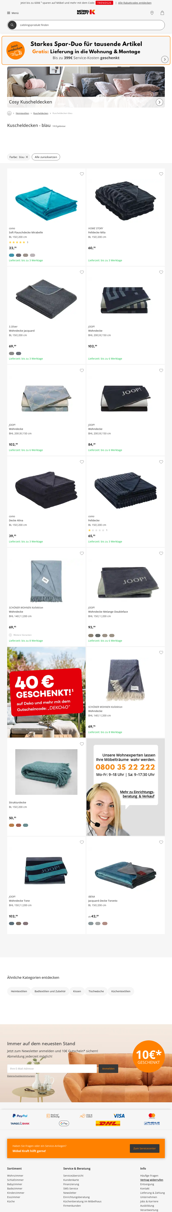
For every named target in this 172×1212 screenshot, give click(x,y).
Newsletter (69, 1192)
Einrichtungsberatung (76, 1197)
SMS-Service (70, 1188)
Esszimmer (13, 1197)
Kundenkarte (71, 1180)
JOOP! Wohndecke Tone (21, 838)
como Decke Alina (17, 457)
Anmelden (108, 1068)
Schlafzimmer (15, 1180)
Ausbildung (147, 1205)
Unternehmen (148, 1197)
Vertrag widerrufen (151, 1180)
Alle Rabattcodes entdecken (135, 2)
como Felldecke (95, 457)
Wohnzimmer (15, 1175)
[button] (12, 13)
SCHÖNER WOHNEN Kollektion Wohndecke (32, 549)
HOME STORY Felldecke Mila (103, 169)
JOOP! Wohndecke (97, 268)
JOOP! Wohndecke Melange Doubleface (109, 549)
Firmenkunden (72, 1205)
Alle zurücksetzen (46, 157)
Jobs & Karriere (149, 1201)
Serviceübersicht (73, 1175)
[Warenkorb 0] (163, 13)
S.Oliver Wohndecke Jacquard (25, 268)
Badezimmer (14, 1188)
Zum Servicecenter (144, 1148)
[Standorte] (152, 13)
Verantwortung (149, 1210)
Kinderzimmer (15, 1192)
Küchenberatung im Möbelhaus (82, 1201)
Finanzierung (71, 1184)
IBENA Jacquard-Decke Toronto (104, 838)
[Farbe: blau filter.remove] (18, 157)
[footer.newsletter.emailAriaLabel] (52, 1068)
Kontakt (144, 1188)
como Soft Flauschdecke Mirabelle (27, 169)
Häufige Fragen (149, 1175)
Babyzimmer (14, 1184)
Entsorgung (147, 1184)
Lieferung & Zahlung (152, 1192)
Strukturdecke (15, 739)
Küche (11, 1201)
